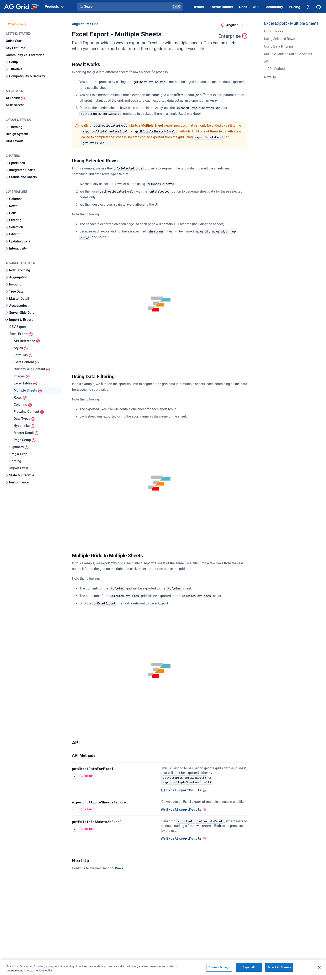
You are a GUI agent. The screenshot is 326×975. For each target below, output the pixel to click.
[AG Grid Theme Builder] (221, 7)
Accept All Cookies (279, 967)
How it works (273, 31)
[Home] (21, 6)
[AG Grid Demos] (198, 7)
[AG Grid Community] (274, 7)
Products (54, 6)
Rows (119, 868)
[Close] (319, 967)
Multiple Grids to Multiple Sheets (288, 54)
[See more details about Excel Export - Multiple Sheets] (74, 776)
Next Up (270, 77)
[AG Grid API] (256, 7)
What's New (15, 24)
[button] (130, 6)
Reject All (249, 967)
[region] (163, 967)
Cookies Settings (219, 967)
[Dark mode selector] (308, 6)
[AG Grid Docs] (243, 7)
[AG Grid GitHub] (319, 6)
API (266, 62)
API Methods (276, 69)
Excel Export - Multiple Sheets (291, 23)
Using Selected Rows (279, 39)
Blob (217, 826)
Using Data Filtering (278, 46)
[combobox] (232, 25)
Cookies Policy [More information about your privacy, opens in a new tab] (43, 970)
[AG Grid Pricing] (294, 7)
